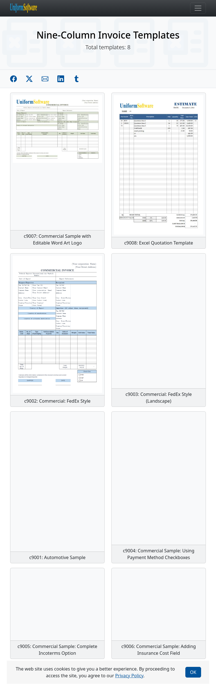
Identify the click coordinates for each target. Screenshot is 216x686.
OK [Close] (193, 672)
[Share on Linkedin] (60, 78)
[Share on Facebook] (13, 78)
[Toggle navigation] (198, 8)
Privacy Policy (129, 675)
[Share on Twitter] (29, 78)
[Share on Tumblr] (76, 78)
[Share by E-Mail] (45, 78)
